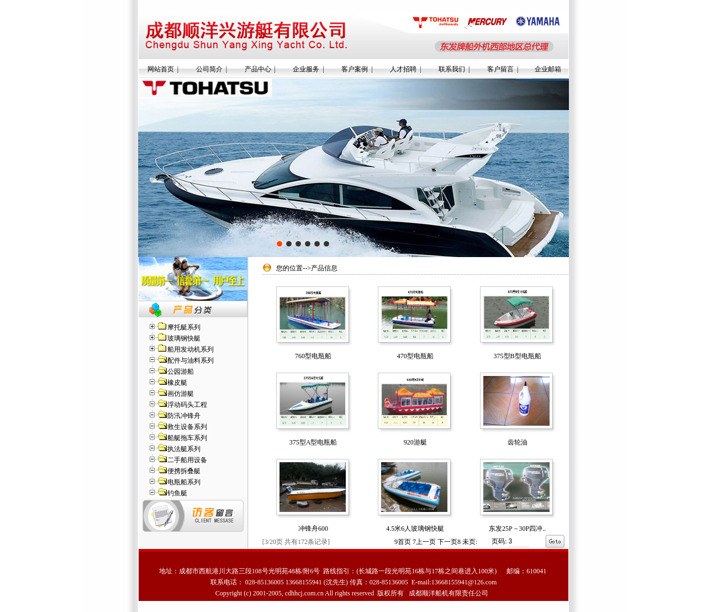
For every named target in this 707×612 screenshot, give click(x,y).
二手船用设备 (187, 460)
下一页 (449, 542)
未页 (469, 542)
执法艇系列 (184, 449)
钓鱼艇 (177, 493)
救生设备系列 (187, 427)
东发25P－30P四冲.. (517, 528)
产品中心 (258, 69)
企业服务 (306, 69)
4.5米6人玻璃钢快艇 (415, 528)
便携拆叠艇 (184, 471)
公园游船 (180, 371)
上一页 (424, 542)
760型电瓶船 (313, 356)
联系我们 (452, 69)
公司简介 (209, 69)
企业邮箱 (548, 69)
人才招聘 (403, 69)
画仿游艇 (180, 393)
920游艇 (415, 442)
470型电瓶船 (415, 356)
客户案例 (354, 69)
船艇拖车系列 (187, 438)
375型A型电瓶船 (313, 442)
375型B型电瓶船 (517, 356)
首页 (402, 542)
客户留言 (500, 69)
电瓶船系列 (184, 482)
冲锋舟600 (313, 528)
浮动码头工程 (187, 405)
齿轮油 (517, 442)
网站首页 (160, 69)
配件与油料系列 (190, 360)
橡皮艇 (177, 382)
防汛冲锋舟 (184, 416)
